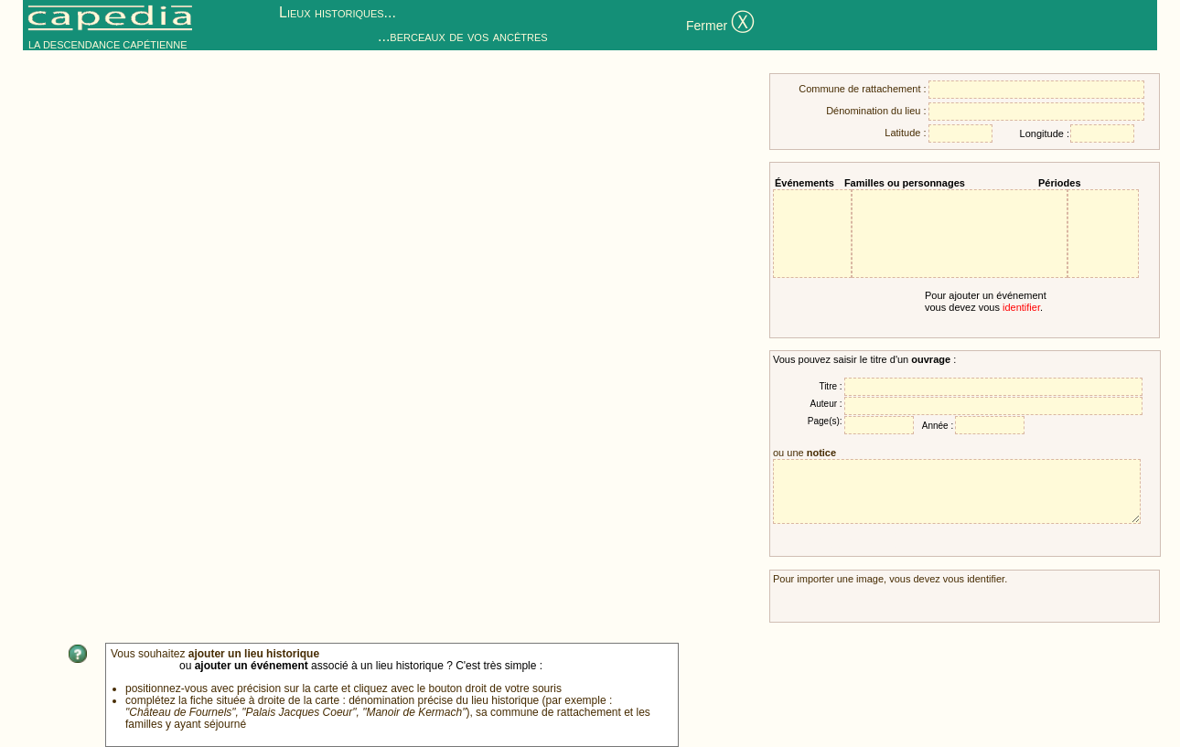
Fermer (720, 24)
